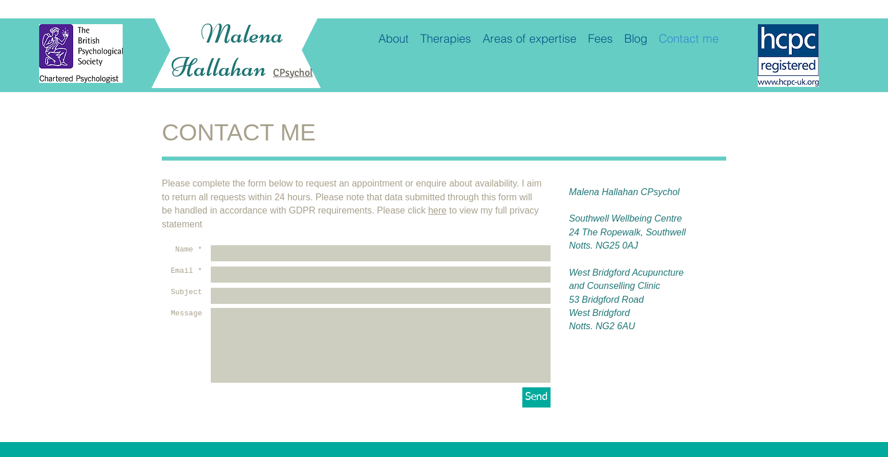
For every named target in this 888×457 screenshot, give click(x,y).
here (437, 210)
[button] (529, 38)
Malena (241, 34)
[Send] (536, 397)
